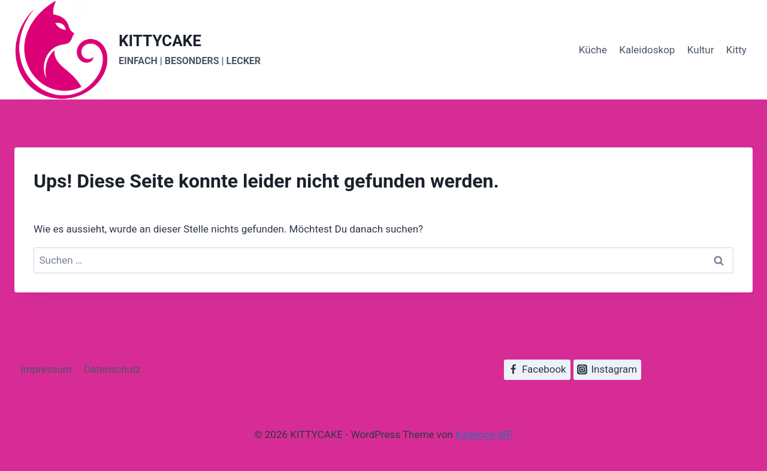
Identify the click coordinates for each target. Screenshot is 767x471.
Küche (593, 50)
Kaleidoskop (647, 50)
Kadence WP (484, 434)
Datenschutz (112, 369)
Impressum (46, 369)
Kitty (736, 50)
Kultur (700, 50)
